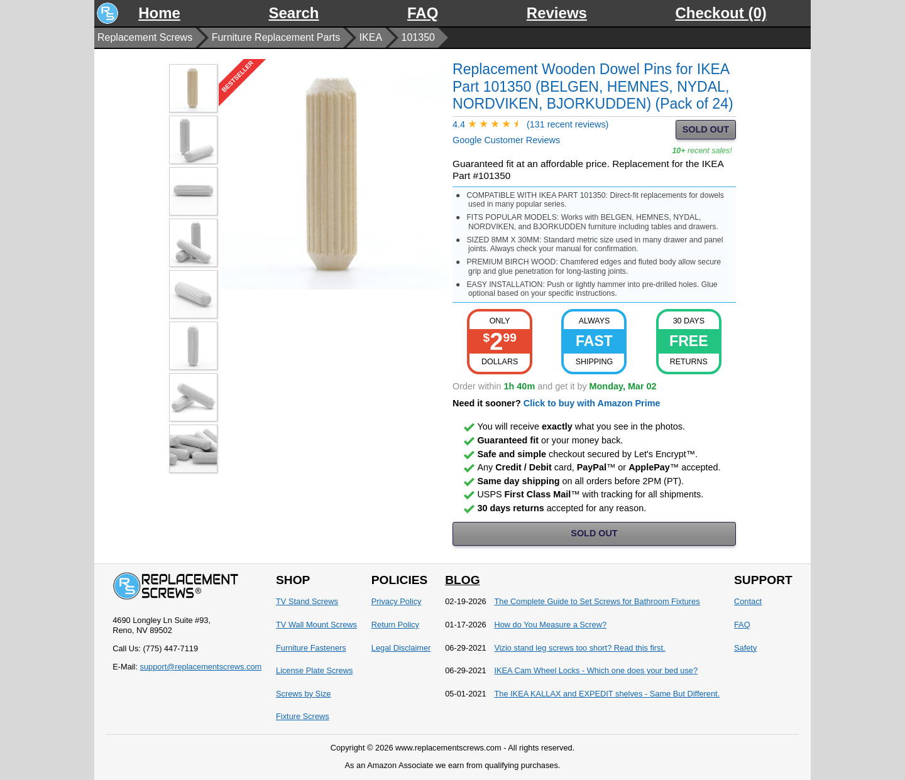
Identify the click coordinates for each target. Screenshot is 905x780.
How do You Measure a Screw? (550, 624)
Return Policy (395, 624)
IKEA (370, 37)
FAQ (422, 12)
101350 (418, 37)
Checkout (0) (720, 12)
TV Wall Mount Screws (316, 624)
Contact (748, 601)
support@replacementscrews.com (201, 666)
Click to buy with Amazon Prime (592, 403)
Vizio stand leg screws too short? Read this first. (579, 648)
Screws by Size (303, 693)
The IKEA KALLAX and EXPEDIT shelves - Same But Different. (607, 693)
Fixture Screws (302, 716)
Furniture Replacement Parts (276, 37)
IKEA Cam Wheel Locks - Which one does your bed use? (596, 670)
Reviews (557, 12)
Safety (745, 648)
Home (159, 12)
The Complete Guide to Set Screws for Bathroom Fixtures (596, 601)
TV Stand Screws (307, 601)
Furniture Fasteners (311, 648)
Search (293, 12)
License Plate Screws (314, 670)
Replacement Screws (144, 37)
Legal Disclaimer (401, 648)
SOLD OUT (706, 129)
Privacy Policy (396, 601)
